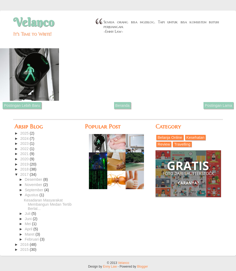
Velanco (33, 22)
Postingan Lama (218, 105)
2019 (25, 164)
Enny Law (110, 266)
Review (164, 144)
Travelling (182, 144)
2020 (25, 159)
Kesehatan (195, 137)
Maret (30, 234)
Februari (32, 239)
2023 (25, 143)
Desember (34, 179)
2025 (25, 133)
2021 (25, 154)
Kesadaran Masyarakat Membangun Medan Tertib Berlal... (48, 204)
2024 (25, 138)
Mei (28, 224)
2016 (25, 244)
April (29, 229)
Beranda (122, 105)
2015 (25, 249)
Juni (29, 219)
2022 (25, 149)
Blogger (142, 266)
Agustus (32, 195)
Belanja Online (170, 137)
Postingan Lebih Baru (22, 105)
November (34, 185)
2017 (25, 174)
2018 (25, 169)
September (34, 190)
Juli (28, 213)
